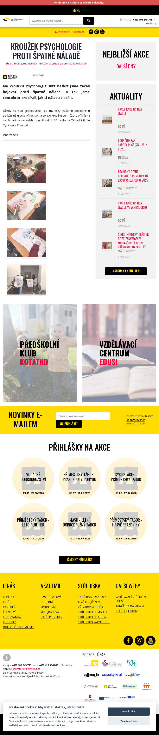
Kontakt (9, 597)
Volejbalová (50, 612)
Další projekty (51, 617)
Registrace (78, 31)
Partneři (9, 607)
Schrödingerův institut (21, 63)
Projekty (9, 622)
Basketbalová (51, 597)
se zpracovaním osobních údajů (135, 421)
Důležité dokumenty (18, 627)
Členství (9, 612)
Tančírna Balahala (92, 597)
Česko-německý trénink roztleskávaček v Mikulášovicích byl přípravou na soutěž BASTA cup (133, 240)
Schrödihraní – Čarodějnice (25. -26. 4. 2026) (133, 144)
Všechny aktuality (126, 271)
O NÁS (9, 586)
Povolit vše (128, 711)
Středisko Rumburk (92, 612)
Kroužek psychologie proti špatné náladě (62, 63)
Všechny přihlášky (79, 559)
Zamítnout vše (128, 721)
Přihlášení (62, 31)
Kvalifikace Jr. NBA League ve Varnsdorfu (132, 205)
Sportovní (48, 607)
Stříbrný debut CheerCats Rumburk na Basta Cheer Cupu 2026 (133, 176)
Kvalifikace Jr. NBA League (130, 111)
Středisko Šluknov (92, 617)
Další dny (126, 66)
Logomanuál (12, 617)
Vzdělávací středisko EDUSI (131, 599)
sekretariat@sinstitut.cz (26, 669)
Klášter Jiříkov (89, 602)
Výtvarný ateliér (90, 607)
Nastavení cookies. (54, 725)
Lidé (6, 602)
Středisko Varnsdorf (94, 622)
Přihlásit (69, 423)
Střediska (89, 586)
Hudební (47, 602)
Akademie (51, 586)
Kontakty (151, 23)
